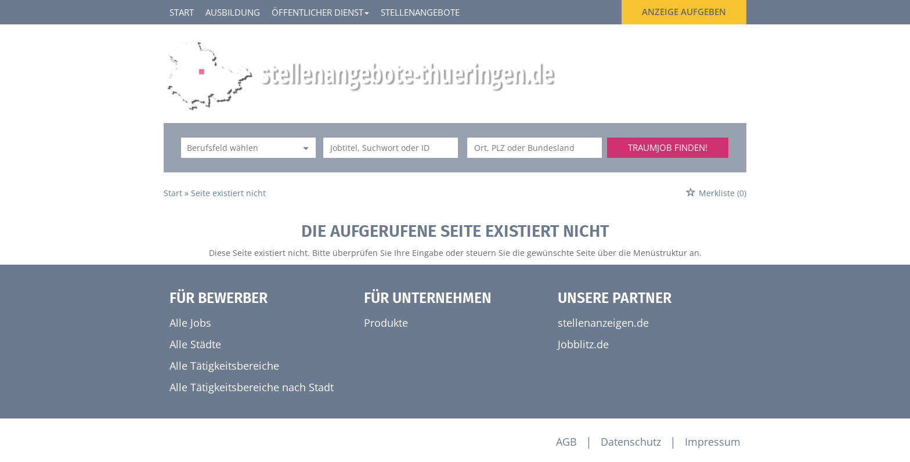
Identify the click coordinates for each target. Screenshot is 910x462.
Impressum (713, 442)
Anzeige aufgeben (684, 11)
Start (181, 12)
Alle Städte (195, 344)
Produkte (386, 323)
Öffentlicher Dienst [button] (320, 12)
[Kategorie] (236, 148)
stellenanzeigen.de (603, 323)
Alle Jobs (190, 323)
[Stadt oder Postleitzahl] (534, 148)
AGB (566, 442)
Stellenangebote (420, 12)
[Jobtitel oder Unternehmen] (390, 148)
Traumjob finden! (667, 147)
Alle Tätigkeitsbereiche (224, 366)
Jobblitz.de (583, 344)
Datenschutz (631, 442)
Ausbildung (232, 12)
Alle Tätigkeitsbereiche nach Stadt (251, 387)
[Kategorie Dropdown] (304, 148)
